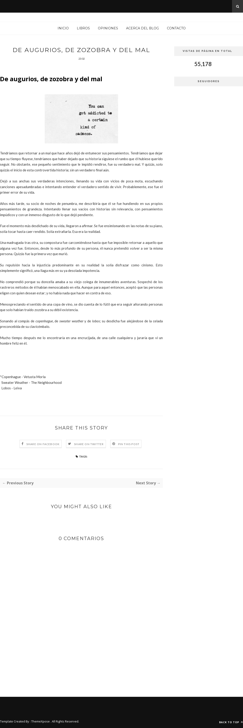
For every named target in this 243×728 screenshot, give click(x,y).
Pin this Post (129, 444)
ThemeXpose (40, 721)
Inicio (63, 28)
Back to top (231, 722)
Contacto (176, 28)
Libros (83, 28)
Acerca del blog (142, 28)
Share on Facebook (43, 444)
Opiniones (108, 28)
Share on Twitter (89, 444)
